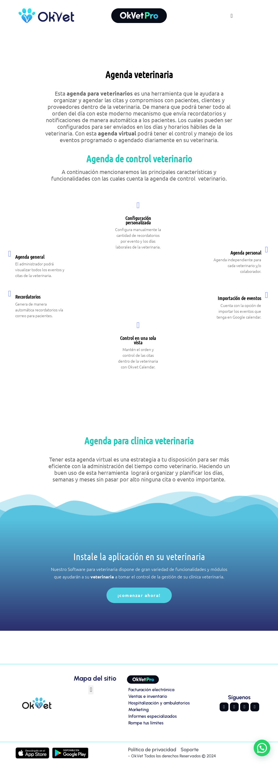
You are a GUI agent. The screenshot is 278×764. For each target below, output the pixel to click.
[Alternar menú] (232, 16)
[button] (90, 689)
